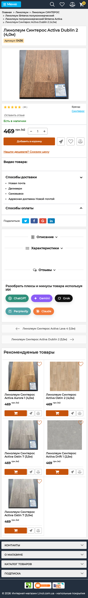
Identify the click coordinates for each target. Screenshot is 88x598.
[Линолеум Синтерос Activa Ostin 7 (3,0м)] (23, 493)
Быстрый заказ (61, 141)
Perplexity (18, 311)
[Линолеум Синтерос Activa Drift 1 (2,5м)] (64, 435)
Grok (64, 298)
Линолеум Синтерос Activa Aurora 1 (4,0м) (23, 398)
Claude (43, 311)
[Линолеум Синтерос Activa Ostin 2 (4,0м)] (64, 376)
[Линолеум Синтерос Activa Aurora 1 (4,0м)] (23, 376)
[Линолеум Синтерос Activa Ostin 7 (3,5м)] (23, 435)
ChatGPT (17, 298)
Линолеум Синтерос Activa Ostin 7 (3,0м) (23, 515)
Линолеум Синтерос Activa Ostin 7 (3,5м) (23, 457)
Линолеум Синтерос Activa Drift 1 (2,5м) (64, 457)
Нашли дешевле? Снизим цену (26, 151)
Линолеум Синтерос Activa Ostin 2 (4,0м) (64, 398)
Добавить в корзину (29, 141)
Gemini (42, 298)
